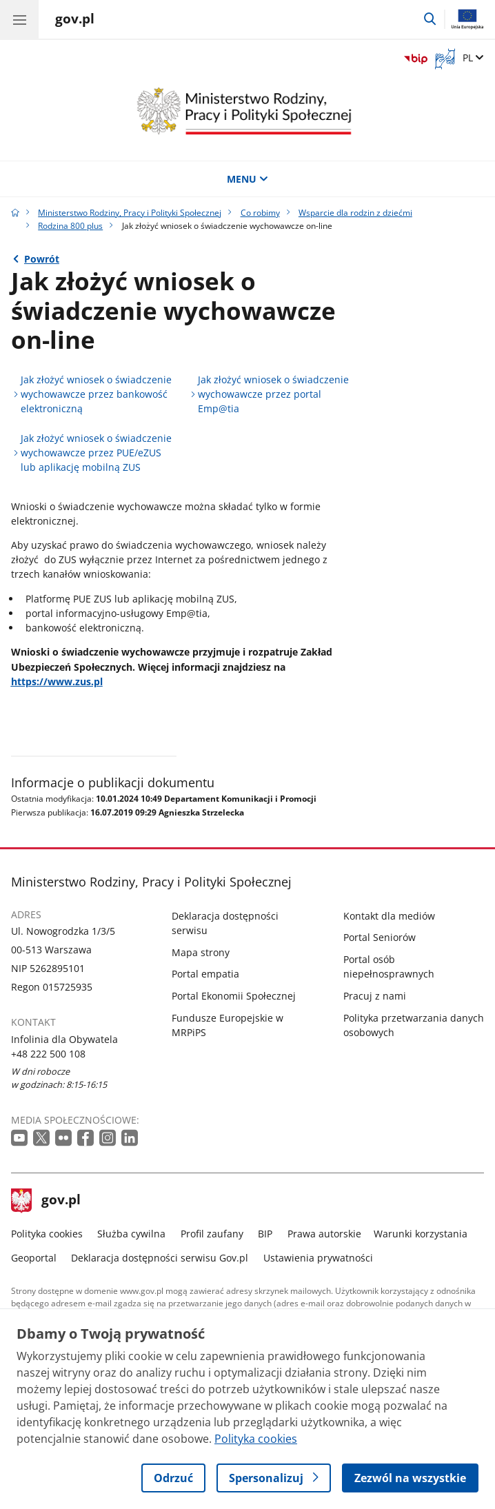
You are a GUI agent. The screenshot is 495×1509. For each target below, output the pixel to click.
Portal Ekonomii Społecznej (234, 995)
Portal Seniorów (379, 937)
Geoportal (34, 1257)
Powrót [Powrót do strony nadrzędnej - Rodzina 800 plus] (41, 258)
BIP (265, 1233)
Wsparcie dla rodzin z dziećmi (355, 213)
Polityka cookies (47, 1233)
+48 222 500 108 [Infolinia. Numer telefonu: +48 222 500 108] (48, 1053)
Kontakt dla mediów (389, 915)
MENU (247, 178)
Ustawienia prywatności (318, 1257)
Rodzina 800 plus (70, 226)
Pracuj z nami (374, 995)
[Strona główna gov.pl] (74, 21)
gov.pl (46, 1200)
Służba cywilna (131, 1233)
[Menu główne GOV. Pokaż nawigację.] (19, 19)
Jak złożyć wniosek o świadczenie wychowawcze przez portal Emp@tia (273, 394)
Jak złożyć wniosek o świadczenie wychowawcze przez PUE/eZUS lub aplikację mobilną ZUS (96, 453)
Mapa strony (201, 952)
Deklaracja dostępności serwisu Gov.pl (159, 1257)
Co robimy (260, 213)
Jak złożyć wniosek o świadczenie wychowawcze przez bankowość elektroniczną (96, 394)
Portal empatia (205, 973)
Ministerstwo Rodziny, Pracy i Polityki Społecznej (129, 213)
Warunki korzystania (420, 1233)
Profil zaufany (212, 1233)
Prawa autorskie (324, 1233)
